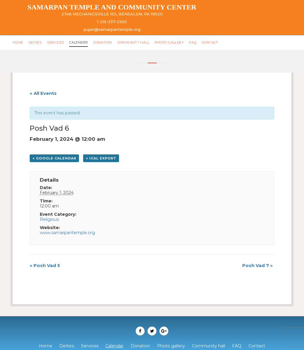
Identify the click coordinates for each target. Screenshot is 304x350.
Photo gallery (169, 42)
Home (17, 42)
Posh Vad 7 (257, 265)
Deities (35, 42)
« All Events (43, 93)
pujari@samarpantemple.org (112, 29)
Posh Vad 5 (45, 265)
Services (55, 42)
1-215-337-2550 (112, 21)
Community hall (133, 42)
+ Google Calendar (54, 158)
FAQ (192, 42)
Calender (78, 42)
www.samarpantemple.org (67, 232)
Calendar (114, 346)
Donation (102, 42)
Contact (210, 42)
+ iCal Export (101, 158)
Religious (49, 219)
